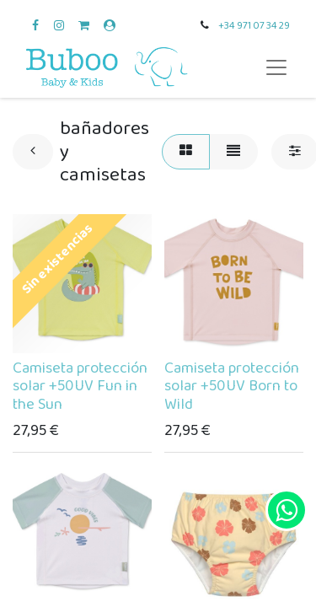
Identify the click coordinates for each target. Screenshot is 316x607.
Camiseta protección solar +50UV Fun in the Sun (80, 387)
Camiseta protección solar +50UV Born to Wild (231, 387)
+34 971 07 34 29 (254, 26)
